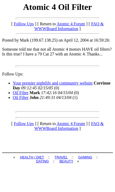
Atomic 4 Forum (71, 24)
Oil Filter (20, 92)
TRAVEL (61, 157)
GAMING (85, 157)
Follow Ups (24, 24)
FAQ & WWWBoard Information (69, 26)
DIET (40, 157)
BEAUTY (66, 161)
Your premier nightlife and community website (53, 83)
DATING (42, 161)
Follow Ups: (12, 74)
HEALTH (27, 157)
